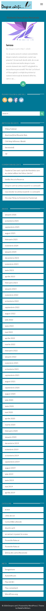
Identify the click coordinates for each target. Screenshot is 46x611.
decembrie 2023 (12, 258)
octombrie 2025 (12, 221)
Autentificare (10, 575)
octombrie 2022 (12, 301)
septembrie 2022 (12, 307)
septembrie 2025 (12, 227)
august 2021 (10, 381)
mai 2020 (9, 412)
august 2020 (10, 394)
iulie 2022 (9, 319)
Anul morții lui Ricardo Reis (16, 135)
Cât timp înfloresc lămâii (15, 141)
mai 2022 (9, 332)
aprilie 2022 (10, 338)
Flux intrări (9, 582)
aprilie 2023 (10, 276)
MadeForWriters (24, 608)
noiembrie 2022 (11, 295)
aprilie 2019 (10, 492)
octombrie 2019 (12, 455)
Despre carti (14, 49)
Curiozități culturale (13, 522)
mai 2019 (9, 486)
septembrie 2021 (12, 375)
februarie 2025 (11, 239)
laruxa (9, 45)
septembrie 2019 (12, 461)
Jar (6, 153)
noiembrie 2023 (11, 264)
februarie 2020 (11, 431)
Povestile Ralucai (12, 540)
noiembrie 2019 (11, 449)
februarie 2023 (11, 282)
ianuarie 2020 (10, 437)
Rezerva (20, 179)
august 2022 (10, 313)
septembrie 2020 (12, 387)
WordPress (32, 606)
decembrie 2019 (12, 443)
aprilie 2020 (10, 418)
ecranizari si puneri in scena (16, 534)
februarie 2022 (11, 350)
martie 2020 (10, 424)
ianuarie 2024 (10, 252)
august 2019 (10, 468)
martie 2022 (10, 344)
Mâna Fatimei (11, 129)
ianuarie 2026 (10, 214)
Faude (7, 170)
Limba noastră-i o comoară (29, 185)
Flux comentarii (11, 588)
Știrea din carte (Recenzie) (16, 552)
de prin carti (10, 528)
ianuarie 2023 (10, 289)
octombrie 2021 (12, 369)
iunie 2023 (9, 270)
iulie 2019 (9, 474)
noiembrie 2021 (11, 363)
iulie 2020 (9, 400)
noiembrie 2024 (11, 245)
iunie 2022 (9, 326)
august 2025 (10, 233)
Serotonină (9, 147)
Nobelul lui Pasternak (28, 198)
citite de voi (10, 515)
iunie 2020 (9, 406)
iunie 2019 (9, 480)
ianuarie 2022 (10, 357)
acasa (7, 509)
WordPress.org (11, 594)
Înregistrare (10, 569)
